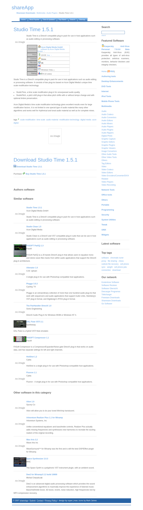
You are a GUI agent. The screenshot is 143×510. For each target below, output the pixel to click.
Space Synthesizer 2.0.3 (37, 459)
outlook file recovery (110, 264)
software (105, 258)
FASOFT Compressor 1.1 (37, 338)
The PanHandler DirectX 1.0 (38, 306)
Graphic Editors (108, 142)
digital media (85, 120)
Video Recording (109, 185)
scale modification (27, 120)
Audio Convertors (109, 117)
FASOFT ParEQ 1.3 (34, 246)
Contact (40, 500)
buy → (49, 55)
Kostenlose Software (110, 282)
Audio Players (107, 126)
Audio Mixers (107, 123)
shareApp (24, 500)
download (116, 270)
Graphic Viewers (109, 148)
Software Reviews (109, 285)
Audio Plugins (52, 13)
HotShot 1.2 (31, 357)
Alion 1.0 (30, 402)
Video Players (107, 182)
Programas (115, 291)
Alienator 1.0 (32, 268)
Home (104, 71)
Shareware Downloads (111, 301)
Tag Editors (106, 163)
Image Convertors (109, 151)
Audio (104, 111)
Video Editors (107, 172)
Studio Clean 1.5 (33, 227)
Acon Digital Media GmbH (52, 47)
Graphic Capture (109, 139)
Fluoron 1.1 (31, 372)
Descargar (106, 291)
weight (110, 267)
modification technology (69, 120)
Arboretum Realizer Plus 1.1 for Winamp (44, 418)
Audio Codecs (107, 114)
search (104, 35)
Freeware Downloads (111, 297)
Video (104, 166)
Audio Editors (107, 120)
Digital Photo (107, 136)
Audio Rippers (107, 133)
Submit (33, 500)
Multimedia (41, 13)
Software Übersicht (110, 288)
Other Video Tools (109, 157)
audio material (52, 120)
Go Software (107, 304)
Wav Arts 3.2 (32, 440)
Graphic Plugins (108, 145)
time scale (41, 120)
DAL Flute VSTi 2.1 (34, 322)
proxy (104, 261)
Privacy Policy (51, 500)
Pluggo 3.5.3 (32, 284)
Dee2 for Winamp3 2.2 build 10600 (41, 474)
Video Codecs (107, 169)
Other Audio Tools (109, 154)
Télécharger (107, 294)
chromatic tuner (117, 258)
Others (104, 160)
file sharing (112, 261)
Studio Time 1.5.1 (34, 207)
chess (121, 261)
